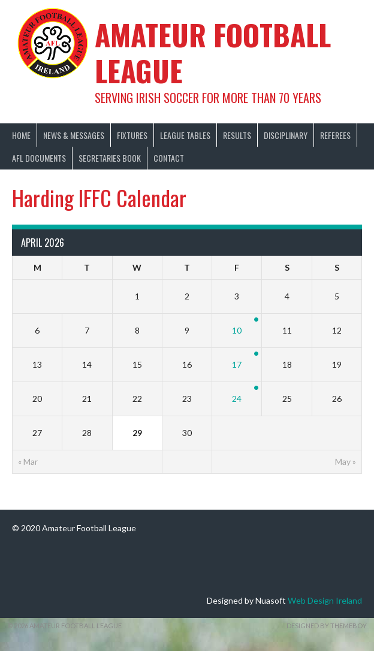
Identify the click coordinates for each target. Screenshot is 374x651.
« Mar (28, 461)
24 (237, 398)
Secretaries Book (110, 158)
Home (21, 135)
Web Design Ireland (325, 600)
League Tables (185, 135)
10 (237, 330)
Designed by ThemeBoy (326, 625)
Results (237, 135)
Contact (168, 158)
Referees (335, 135)
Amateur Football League (213, 52)
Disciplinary (285, 135)
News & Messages (73, 135)
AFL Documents (39, 158)
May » (345, 461)
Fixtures (132, 135)
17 (237, 364)
